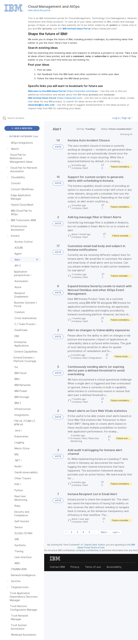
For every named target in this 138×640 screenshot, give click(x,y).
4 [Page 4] (83, 532)
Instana (77, 168)
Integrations (95, 358)
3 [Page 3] (77, 532)
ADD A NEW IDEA (21, 128)
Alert (85, 168)
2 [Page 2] (71, 532)
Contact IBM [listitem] (57, 566)
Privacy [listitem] (75, 566)
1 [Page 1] (65, 532)
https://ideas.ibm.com (69, 97)
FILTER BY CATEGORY (19, 136)
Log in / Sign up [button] (122, 117)
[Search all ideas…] (24, 118)
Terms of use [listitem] (93, 566)
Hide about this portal (39, 10)
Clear (35, 136)
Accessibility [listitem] (114, 566)
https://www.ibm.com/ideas (82, 91)
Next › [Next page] (104, 532)
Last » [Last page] (116, 532)
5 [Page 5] (89, 532)
